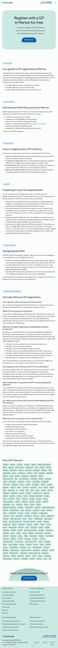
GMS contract (34, 604)
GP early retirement (8, 601)
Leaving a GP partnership (10, 627)
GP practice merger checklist (39, 627)
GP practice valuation (36, 624)
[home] (7, 2)
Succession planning (8, 592)
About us (5, 610)
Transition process (8, 595)
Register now (29, 40)
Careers (44, 642)
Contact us (36, 643)
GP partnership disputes (37, 598)
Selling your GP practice (37, 621)
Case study (6, 607)
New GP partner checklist (10, 630)
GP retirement (6, 598)
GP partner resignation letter (11, 621)
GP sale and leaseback (37, 595)
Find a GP (5, 613)
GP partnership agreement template (14, 624)
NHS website (49, 277)
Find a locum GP (35, 592)
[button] (55, 3)
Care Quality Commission (37, 124)
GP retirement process (9, 604)
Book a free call (29, 578)
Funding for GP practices (37, 601)
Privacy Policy (52, 643)
